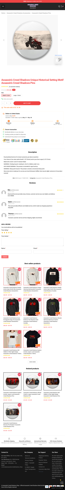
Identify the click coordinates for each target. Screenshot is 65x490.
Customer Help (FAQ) (44, 469)
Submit (5, 256)
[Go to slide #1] (28, 69)
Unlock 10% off (61, 483)
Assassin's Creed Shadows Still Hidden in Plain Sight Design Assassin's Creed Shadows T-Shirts (12, 351)
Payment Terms (43, 460)
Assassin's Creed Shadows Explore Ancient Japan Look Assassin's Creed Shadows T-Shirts (32, 351)
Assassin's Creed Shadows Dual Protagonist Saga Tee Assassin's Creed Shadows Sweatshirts (11, 319)
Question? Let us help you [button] (57, 488)
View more (32, 362)
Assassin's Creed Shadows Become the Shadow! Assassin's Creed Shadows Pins (11, 424)
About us (27, 455)
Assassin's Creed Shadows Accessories (18, 13)
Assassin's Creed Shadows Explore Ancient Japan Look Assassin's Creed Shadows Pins (12, 394)
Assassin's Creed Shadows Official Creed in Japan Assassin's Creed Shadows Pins (32, 394)
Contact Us (42, 467)
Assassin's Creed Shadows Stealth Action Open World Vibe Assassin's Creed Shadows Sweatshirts (12, 289)
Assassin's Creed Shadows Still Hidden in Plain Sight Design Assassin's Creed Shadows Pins (52, 394)
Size (2, 92)
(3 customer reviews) (14, 86)
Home (3, 13)
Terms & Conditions (30, 458)
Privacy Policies (29, 460)
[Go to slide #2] (37, 69)
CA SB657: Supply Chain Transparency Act (30, 469)
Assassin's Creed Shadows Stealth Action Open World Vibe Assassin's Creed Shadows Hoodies (52, 289)
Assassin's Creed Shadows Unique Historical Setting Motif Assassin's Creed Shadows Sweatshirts (32, 289)
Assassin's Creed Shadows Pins (41, 13)
